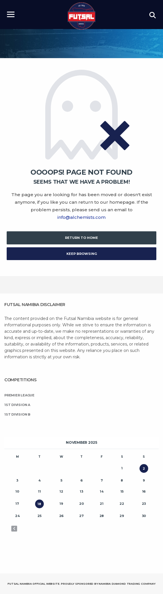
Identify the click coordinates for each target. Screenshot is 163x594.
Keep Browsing (81, 254)
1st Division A (17, 405)
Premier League (19, 395)
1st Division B (17, 414)
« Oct (14, 529)
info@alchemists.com (81, 217)
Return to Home (81, 238)
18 (39, 504)
